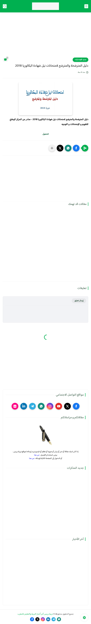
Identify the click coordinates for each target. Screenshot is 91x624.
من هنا (36, 455)
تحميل (46, 134)
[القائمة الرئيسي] (86, 6)
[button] (76, 148)
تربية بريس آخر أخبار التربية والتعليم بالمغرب (35, 614)
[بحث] (5, 6)
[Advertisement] (45, 37)
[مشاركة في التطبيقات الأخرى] (52, 148)
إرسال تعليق (78, 300)
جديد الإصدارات (80, 59)
